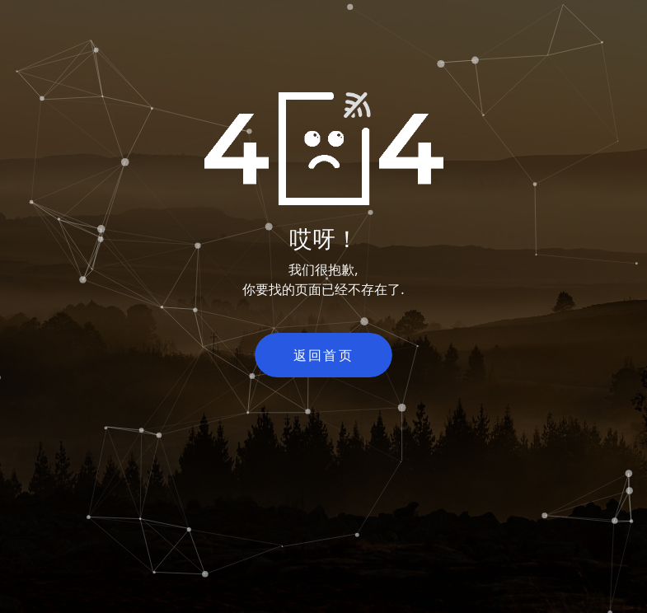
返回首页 (323, 355)
